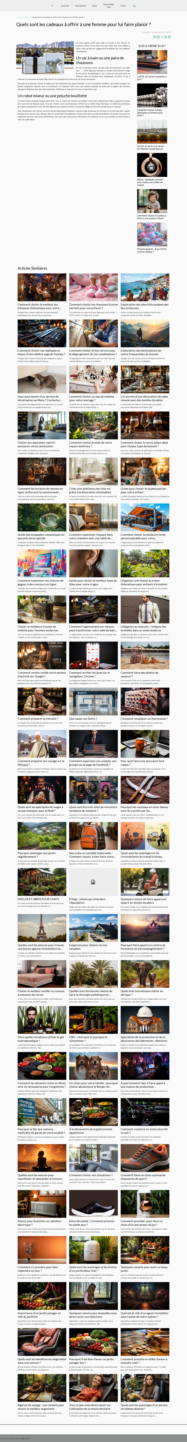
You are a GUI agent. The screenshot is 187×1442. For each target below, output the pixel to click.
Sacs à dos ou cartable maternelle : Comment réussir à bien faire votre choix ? (91, 856)
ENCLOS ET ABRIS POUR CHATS (38, 899)
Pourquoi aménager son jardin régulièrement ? (37, 854)
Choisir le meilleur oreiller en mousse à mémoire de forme (41, 992)
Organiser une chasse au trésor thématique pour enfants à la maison (144, 582)
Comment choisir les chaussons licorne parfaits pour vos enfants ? (93, 306)
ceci (81, 70)
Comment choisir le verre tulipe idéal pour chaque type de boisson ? (144, 444)
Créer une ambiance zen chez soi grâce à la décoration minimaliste (90, 490)
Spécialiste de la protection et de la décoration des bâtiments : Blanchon (144, 1038)
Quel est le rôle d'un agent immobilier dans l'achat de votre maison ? (145, 1314)
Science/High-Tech (108, 6)
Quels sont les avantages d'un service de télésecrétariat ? (144, 1406)
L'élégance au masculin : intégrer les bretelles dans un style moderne (143, 628)
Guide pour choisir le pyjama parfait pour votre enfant (143, 490)
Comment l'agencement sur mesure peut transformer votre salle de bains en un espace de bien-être (92, 630)
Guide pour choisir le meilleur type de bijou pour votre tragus (93, 582)
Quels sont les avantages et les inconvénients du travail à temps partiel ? (141, 856)
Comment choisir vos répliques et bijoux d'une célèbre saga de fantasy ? (41, 352)
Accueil (19, 17)
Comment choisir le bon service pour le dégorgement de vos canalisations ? (93, 352)
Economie (65, 5)
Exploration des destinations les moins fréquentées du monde (141, 352)
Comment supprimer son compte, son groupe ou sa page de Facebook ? (93, 762)
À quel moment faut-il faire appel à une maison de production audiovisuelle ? (143, 1086)
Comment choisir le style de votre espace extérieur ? (90, 444)
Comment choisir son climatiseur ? (91, 1175)
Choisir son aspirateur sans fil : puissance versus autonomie (37, 444)
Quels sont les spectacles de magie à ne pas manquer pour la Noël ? (40, 808)
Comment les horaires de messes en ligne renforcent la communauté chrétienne (40, 492)
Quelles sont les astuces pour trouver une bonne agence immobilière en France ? (41, 948)
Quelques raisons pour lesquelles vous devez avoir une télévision (93, 1314)
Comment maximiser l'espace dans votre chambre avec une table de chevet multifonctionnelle (91, 538)
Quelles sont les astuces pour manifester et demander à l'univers (40, 1176)
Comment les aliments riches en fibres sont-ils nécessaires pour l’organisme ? (42, 1084)
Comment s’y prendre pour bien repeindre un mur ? (38, 1268)
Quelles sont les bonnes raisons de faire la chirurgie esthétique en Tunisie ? (90, 994)
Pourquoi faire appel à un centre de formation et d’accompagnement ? (143, 946)
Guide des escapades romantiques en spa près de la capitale (41, 536)
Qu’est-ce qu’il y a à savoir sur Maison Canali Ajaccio (150, 147)
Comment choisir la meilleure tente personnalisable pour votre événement (143, 538)
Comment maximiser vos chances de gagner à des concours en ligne (40, 582)
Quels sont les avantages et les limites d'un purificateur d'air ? (93, 1268)
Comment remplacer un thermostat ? (144, 718)
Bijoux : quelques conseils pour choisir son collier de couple (150, 182)
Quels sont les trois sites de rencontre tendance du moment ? (93, 808)
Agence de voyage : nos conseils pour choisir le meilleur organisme (41, 1406)
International (80, 5)
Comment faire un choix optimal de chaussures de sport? (143, 1176)
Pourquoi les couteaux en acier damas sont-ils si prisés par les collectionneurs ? (144, 810)
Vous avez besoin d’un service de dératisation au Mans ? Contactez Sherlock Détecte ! (39, 400)
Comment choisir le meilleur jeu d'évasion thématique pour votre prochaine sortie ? (38, 308)
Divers (123, 5)
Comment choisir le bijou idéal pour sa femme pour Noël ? (150, 113)
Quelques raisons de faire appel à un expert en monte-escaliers (143, 900)
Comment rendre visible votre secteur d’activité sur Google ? (42, 674)
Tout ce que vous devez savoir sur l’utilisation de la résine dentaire (90, 1406)
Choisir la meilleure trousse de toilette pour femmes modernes (38, 628)
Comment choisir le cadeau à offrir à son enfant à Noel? (151, 217)
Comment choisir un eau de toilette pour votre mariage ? (91, 398)
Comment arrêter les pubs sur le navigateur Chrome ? (89, 674)
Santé (94, 5)
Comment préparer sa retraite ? (38, 718)
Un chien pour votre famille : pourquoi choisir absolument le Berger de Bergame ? (93, 1086)
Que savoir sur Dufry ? (83, 718)
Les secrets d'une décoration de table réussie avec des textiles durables (144, 398)
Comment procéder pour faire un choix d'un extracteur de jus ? (142, 1222)
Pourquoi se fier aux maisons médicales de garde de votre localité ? (41, 1130)
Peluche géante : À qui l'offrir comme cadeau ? (152, 250)
